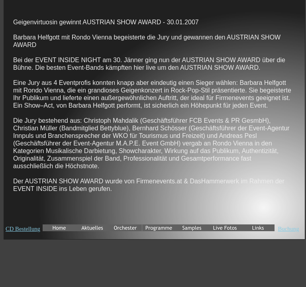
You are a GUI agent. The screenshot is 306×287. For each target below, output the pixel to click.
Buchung (288, 229)
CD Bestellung (23, 229)
